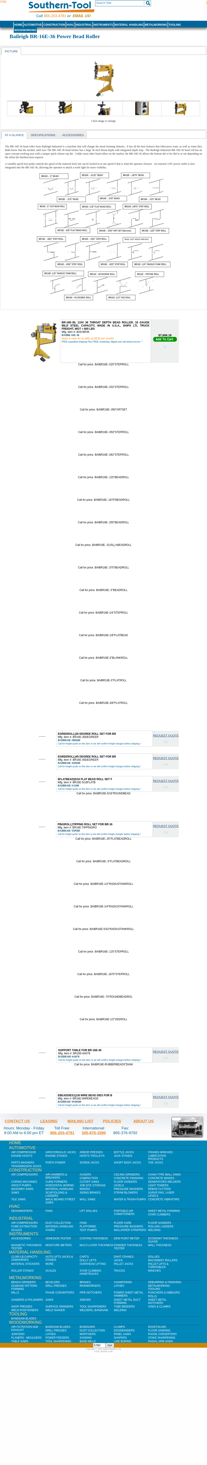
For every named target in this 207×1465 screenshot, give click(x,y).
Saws (15, 1192)
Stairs (50, 1230)
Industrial (84, 24)
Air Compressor (23, 1152)
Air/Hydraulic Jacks (60, 1152)
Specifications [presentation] (43, 135)
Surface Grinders (59, 1306)
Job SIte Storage (93, 1185)
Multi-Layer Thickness (96, 1245)
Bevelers (52, 1282)
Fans (48, 1210)
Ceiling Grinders (127, 1174)
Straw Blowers (126, 1192)
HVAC (70, 24)
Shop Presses (21, 1306)
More (49, 1264)
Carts (84, 1256)
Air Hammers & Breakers (56, 1176)
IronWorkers (90, 1285)
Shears (85, 1299)
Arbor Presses (91, 1152)
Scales (16, 1230)
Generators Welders (164, 1181)
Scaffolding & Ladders (56, 1194)
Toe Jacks (155, 1162)
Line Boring (122, 1341)
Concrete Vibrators (163, 1199)
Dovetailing (157, 1326)
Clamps (119, 1326)
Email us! (82, 16)
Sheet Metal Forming (164, 1210)
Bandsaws (87, 1326)
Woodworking (25, 30)
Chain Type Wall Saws (164, 1174)
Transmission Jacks (26, 1166)
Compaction (89, 1178)
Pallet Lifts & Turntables (158, 1265)
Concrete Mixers (161, 1178)
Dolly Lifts (88, 1260)
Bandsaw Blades (23, 1318)
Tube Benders (124, 1306)
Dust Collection (58, 1222)
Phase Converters (59, 1292)
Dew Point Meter (126, 1238)
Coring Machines (24, 1181)
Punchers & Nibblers (164, 1292)
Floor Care (122, 1222)
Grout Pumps (21, 1185)
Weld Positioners (24, 1310)
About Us (143, 1121)
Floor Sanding (159, 1330)
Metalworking (156, 24)
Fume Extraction (24, 1226)
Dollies (154, 1256)
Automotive (33, 24)
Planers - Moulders (26, 1337)
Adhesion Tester (58, 1238)
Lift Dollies (88, 1210)
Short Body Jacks (127, 1162)
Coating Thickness (94, 1238)
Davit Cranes (124, 1256)
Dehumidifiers (22, 1210)
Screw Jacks (89, 1162)
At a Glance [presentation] (14, 135)
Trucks (119, 1270)
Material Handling (129, 24)
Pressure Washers (128, 1189)
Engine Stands (56, 1155)
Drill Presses (56, 1285)
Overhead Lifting (93, 1264)
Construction (54, 24)
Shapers (120, 1337)
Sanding (86, 1337)
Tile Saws (18, 1199)
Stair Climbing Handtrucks (90, 1272)
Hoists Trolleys (92, 1155)
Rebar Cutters (159, 1189)
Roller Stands (22, 1270)
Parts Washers (22, 1162)
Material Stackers (25, 1264)
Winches (154, 1270)
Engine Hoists (21, 1155)
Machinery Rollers (163, 1260)
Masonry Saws (22, 1189)
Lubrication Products (157, 1157)
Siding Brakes (90, 1192)
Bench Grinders (23, 1282)
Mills (15, 1292)
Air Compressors (24, 1174)
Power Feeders (57, 1337)
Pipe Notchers (91, 1292)
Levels (119, 1185)
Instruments (103, 24)
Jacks (118, 1260)
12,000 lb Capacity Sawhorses (24, 1258)
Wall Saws (87, 1199)
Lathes (119, 1285)
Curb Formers (56, 1181)
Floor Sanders (125, 1181)
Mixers (85, 1189)
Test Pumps (88, 1230)
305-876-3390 (94, 1133)
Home (18, 24)
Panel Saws (122, 1334)
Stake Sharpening (161, 1337)
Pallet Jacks (123, 1264)
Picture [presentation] (11, 51)
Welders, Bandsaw (94, 1310)
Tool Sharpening (58, 1341)
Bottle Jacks (124, 1152)
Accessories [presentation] (73, 135)
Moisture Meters (58, 1245)
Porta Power (55, 1162)
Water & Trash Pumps (130, 1199)
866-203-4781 (55, 16)
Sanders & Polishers (27, 1299)
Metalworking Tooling (159, 1287)
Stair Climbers (159, 1214)
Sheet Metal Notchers (157, 1301)
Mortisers (88, 1334)
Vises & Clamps (159, 1306)
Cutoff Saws (89, 1181)
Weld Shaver (55, 1310)
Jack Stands (123, 1155)
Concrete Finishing (128, 1178)
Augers (85, 1174)
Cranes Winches (160, 1152)
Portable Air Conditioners (124, 1212)
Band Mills (88, 1341)
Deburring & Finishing (164, 1282)
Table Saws (19, 1341)
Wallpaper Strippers (130, 1230)
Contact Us (17, 1121)
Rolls (152, 1296)
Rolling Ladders (160, 1226)
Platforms (88, 1226)
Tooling (175, 24)
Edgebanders (124, 1330)
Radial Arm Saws (160, 1341)
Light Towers (158, 1185)
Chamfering (123, 1282)
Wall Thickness (159, 1245)
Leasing (49, 1121)
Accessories (21, 1238)
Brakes (85, 1282)
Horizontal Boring (59, 1185)
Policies (112, 1121)
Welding (154, 1230)
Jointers (18, 1334)
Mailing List (80, 1121)
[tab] (11, 51)
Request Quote (166, 735)
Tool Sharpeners (93, 1306)
